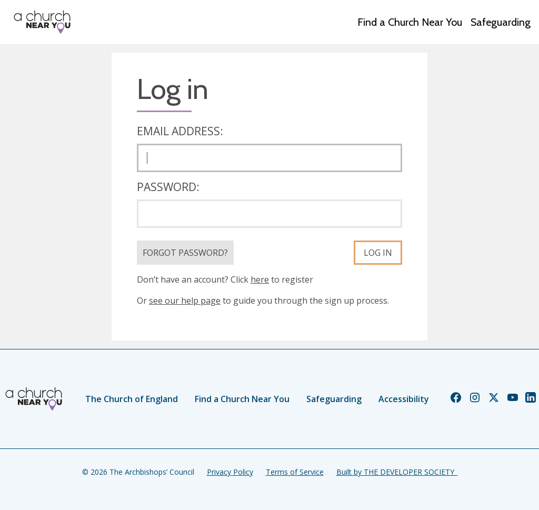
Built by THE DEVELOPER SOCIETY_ (396, 472)
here (260, 279)
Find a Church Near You (409, 22)
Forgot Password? (185, 252)
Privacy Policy (230, 472)
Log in (378, 252)
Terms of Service (295, 472)
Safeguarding (501, 22)
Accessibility (403, 399)
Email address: (180, 131)
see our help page (185, 300)
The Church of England (131, 399)
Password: (168, 187)
